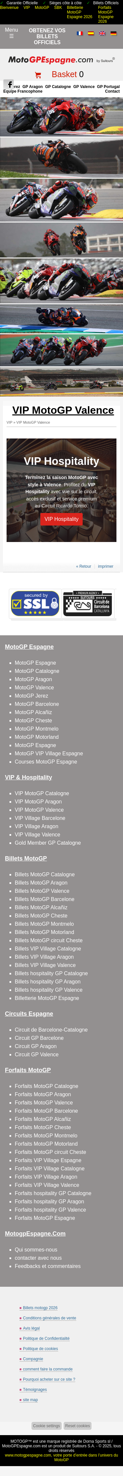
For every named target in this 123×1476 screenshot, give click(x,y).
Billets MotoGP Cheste (41, 916)
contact (112, 91)
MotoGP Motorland (37, 737)
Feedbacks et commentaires (48, 1266)
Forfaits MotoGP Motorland (46, 1144)
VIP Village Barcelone (40, 818)
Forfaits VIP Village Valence (47, 1185)
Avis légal (31, 1328)
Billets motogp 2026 (40, 1308)
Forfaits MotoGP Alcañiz (43, 1119)
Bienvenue (9, 7)
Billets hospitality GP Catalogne (51, 973)
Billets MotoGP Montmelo (44, 924)
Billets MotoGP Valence (42, 891)
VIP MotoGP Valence (33, 422)
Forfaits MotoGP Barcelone (46, 1111)
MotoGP (42, 7)
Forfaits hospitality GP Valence (50, 1210)
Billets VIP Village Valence (45, 965)
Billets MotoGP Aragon (41, 883)
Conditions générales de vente (49, 1318)
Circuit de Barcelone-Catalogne (51, 1030)
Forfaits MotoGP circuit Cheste (50, 1152)
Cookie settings (46, 1426)
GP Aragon (32, 86)
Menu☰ (11, 33)
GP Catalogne (58, 86)
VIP (27, 7)
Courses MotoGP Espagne (46, 762)
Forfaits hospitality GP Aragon (49, 1201)
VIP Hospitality (61, 461)
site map (30, 1400)
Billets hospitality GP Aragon (48, 981)
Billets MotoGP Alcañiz (41, 907)
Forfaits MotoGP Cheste (43, 1127)
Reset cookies (77, 1426)
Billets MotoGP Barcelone (44, 899)
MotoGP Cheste (33, 720)
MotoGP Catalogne (37, 671)
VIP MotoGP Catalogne (42, 793)
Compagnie (33, 1359)
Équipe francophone (22, 91)
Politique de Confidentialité (46, 1338)
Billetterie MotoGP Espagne (47, 998)
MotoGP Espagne (35, 663)
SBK (58, 7)
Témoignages (35, 1389)
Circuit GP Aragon (36, 1046)
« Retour (83, 566)
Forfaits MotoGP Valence (44, 1102)
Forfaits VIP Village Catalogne (50, 1168)
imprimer (105, 566)
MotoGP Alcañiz (33, 712)
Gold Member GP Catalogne (48, 843)
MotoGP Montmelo (36, 729)
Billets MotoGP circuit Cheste (49, 940)
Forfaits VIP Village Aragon (46, 1177)
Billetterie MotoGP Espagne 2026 (79, 12)
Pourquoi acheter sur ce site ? (49, 1379)
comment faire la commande (47, 1369)
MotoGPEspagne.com (21, 1446)
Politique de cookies (40, 1348)
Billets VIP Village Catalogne (48, 948)
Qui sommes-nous (36, 1249)
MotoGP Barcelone (37, 704)
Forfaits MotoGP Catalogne (46, 1086)
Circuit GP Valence (37, 1054)
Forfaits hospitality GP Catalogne (53, 1193)
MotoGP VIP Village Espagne (49, 753)
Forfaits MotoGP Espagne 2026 (105, 14)
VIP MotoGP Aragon (38, 801)
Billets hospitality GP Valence (49, 990)
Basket (64, 74)
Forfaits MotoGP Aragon (43, 1094)
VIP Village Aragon (36, 826)
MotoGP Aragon (33, 679)
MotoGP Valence (34, 687)
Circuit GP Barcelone (39, 1038)
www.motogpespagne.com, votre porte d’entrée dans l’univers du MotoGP (61, 1457)
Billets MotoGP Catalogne (45, 874)
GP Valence (83, 86)
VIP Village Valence (37, 834)
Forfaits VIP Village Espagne (48, 1160)
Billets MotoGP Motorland (44, 932)
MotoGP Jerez (31, 696)
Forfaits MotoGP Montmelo (46, 1135)
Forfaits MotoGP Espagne (45, 1218)
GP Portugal (108, 86)
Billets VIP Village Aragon (44, 957)
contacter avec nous (38, 1258)
